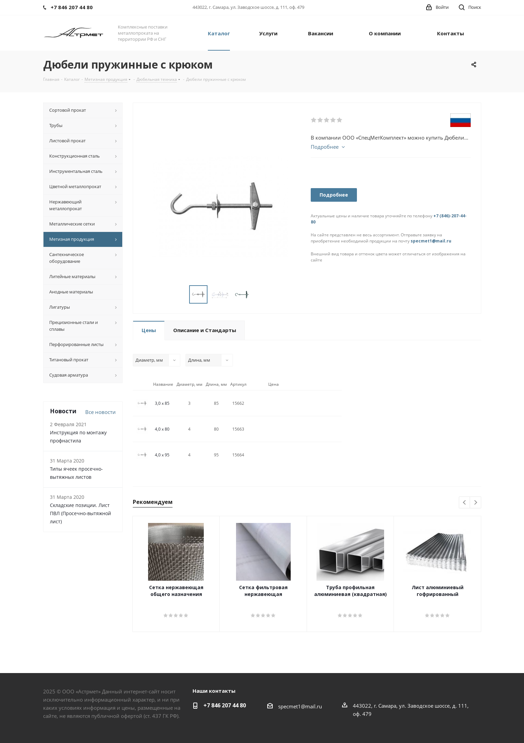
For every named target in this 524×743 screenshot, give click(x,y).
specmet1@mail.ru (431, 241)
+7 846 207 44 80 (224, 705)
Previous (464, 503)
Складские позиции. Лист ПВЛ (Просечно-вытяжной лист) (80, 513)
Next (475, 503)
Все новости (100, 412)
